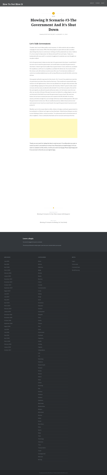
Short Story (41, 424)
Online (39, 382)
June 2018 (6, 332)
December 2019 (8, 279)
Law (39, 353)
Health (39, 341)
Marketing (40, 359)
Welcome (40, 456)
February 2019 (7, 308)
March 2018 (7, 341)
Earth (39, 299)
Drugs (39, 296)
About (92, 3)
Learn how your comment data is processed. (51, 245)
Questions (40, 400)
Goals (39, 329)
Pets (39, 388)
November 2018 (8, 317)
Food (39, 326)
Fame (39, 317)
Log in (73, 261)
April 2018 (6, 338)
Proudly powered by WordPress (46, 472)
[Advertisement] (53, 128)
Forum (98, 3)
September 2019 (8, 287)
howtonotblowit (50, 34)
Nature (39, 376)
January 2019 (7, 311)
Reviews (40, 415)
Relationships (41, 406)
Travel (39, 450)
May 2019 (6, 299)
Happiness (40, 338)
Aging (39, 270)
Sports (39, 430)
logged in (31, 242)
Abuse (39, 261)
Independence (41, 350)
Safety (39, 418)
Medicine (40, 361)
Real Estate (41, 403)
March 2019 (7, 305)
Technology (41, 438)
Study (39, 433)
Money (39, 370)
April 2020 (6, 267)
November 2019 (8, 282)
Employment (41, 311)
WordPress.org (76, 270)
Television (40, 441)
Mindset (40, 367)
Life (39, 356)
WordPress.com (64, 472)
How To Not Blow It (13, 4)
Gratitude (40, 335)
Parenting (40, 385)
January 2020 (7, 276)
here (69, 145)
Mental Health (41, 365)
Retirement (41, 412)
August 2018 (7, 326)
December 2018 (8, 314)
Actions (40, 264)
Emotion (40, 308)
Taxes (39, 436)
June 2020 (6, 261)
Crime (39, 290)
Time (39, 444)
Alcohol (40, 273)
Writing (40, 459)
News (53, 16)
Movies (40, 373)
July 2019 (6, 293)
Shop (102, 3)
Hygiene (40, 347)
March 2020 (7, 270)
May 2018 (6, 335)
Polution (40, 397)
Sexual (39, 421)
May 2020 (6, 264)
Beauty (39, 276)
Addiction (40, 267)
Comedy (40, 285)
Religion (40, 409)
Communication (42, 287)
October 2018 (7, 320)
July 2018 (6, 329)
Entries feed (75, 264)
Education (40, 305)
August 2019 (7, 290)
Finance (40, 323)
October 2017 (7, 350)
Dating (39, 293)
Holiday (40, 344)
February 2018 (7, 344)
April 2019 (6, 302)
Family (39, 320)
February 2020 (7, 273)
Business (40, 279)
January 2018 (7, 347)
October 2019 (7, 285)
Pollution (40, 394)
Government (41, 332)
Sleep (39, 427)
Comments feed (76, 267)
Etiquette (40, 314)
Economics (41, 302)
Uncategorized (41, 453)
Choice (39, 282)
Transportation (42, 447)
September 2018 (8, 323)
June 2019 (6, 296)
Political (40, 391)
